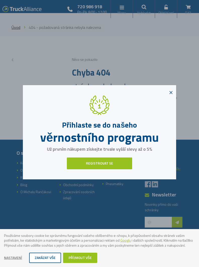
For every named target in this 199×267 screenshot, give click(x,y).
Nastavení (13, 257)
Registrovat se (99, 163)
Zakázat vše (45, 257)
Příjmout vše (80, 257)
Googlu (125, 240)
